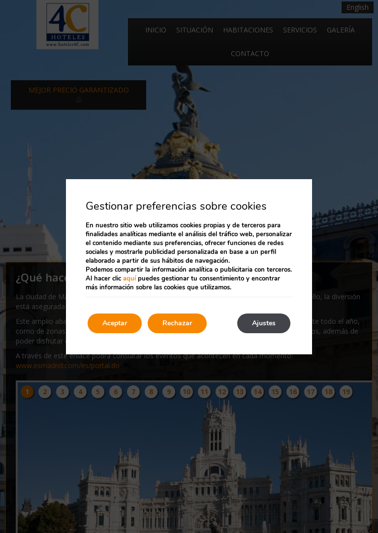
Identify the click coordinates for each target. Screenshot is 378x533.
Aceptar (114, 323)
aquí (129, 278)
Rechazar (177, 323)
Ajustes (264, 323)
